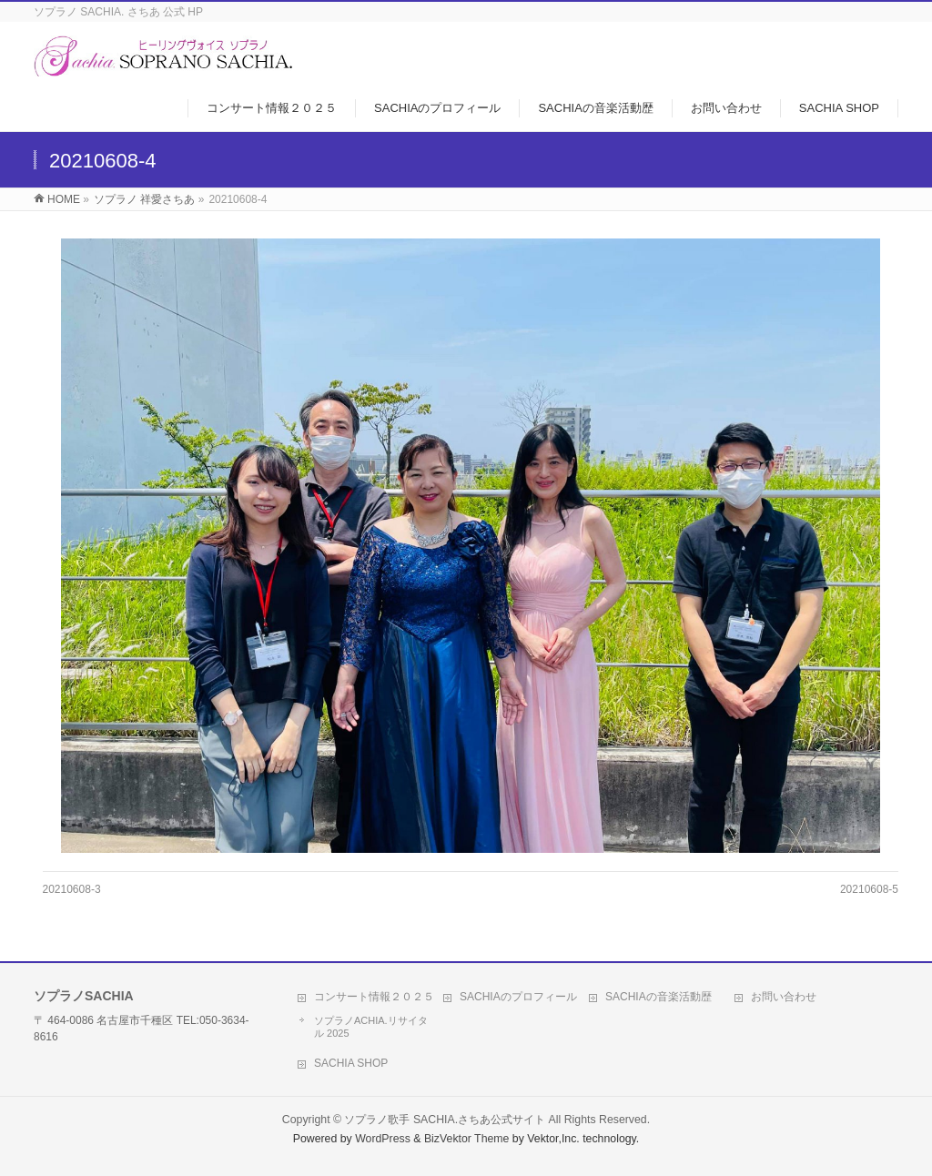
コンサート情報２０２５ (374, 996)
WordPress (382, 1138)
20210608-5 (869, 889)
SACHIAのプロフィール (518, 996)
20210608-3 (72, 889)
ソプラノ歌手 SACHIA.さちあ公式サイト (444, 1119)
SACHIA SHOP (351, 1063)
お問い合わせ (783, 996)
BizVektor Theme (467, 1138)
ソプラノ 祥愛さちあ (144, 199)
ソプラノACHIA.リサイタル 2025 (371, 1027)
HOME (63, 199)
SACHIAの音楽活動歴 (658, 996)
